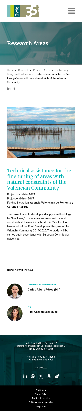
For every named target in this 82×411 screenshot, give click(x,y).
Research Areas (41, 70)
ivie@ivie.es (41, 367)
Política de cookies (41, 398)
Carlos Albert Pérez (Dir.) (44, 289)
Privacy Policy (41, 394)
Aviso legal (41, 390)
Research (23, 70)
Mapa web (41, 406)
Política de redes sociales (41, 402)
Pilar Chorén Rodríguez (43, 311)
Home (10, 70)
